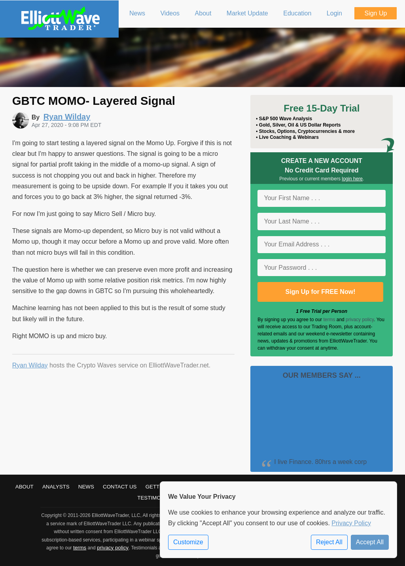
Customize (188, 542)
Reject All (329, 542)
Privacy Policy (351, 523)
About (24, 487)
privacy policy (360, 319)
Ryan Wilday (30, 365)
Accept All (370, 542)
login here (352, 179)
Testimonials (156, 498)
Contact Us (119, 487)
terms (329, 319)
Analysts (56, 487)
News (86, 487)
